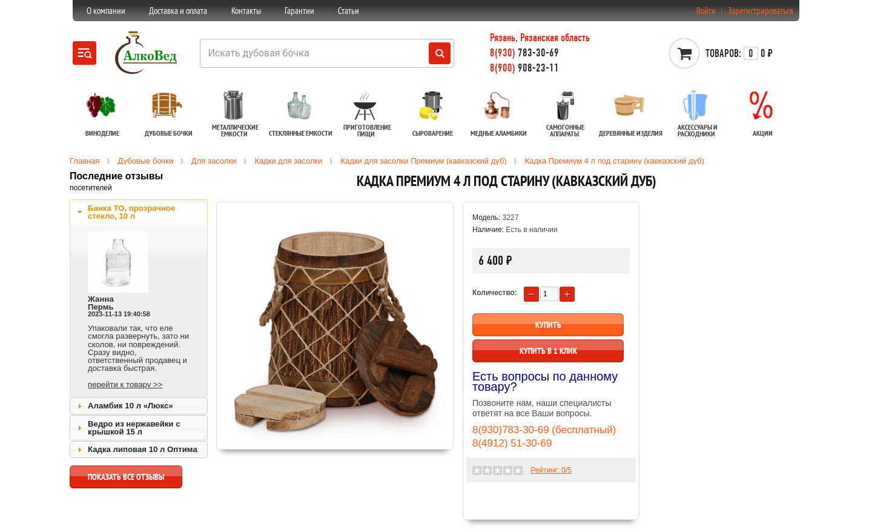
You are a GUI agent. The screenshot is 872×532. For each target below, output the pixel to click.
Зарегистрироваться (760, 10)
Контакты (246, 10)
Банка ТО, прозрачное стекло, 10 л (131, 212)
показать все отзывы (126, 479)
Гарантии (299, 10)
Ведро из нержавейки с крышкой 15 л (134, 427)
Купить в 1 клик (548, 350)
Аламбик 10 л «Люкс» (130, 405)
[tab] (139, 212)
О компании (106, 10)
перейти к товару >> (125, 384)
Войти (706, 10)
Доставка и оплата (178, 10)
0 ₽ (739, 53)
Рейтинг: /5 (550, 470)
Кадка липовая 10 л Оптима (142, 449)
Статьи (348, 10)
